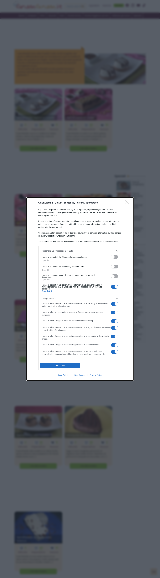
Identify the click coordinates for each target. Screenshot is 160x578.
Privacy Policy (96, 375)
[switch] (114, 257)
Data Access (79, 375)
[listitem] (80, 250)
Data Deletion (64, 375)
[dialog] (80, 289)
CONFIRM (60, 365)
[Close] (128, 203)
